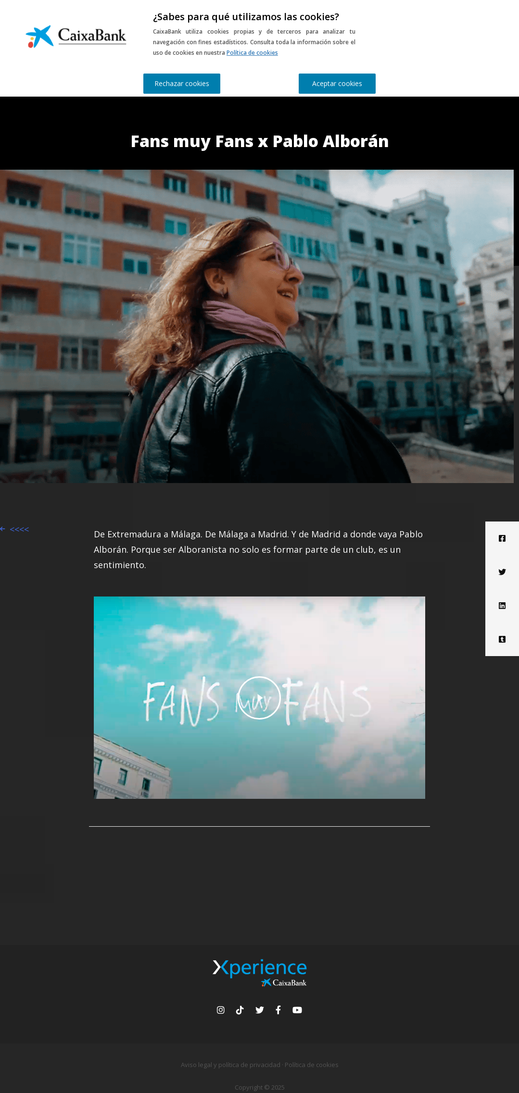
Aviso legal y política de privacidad (230, 1064)
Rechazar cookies (181, 83)
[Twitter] (502, 572)
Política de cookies (252, 53)
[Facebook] (502, 538)
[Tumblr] (502, 639)
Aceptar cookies (337, 83)
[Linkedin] (502, 605)
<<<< (19, 529)
